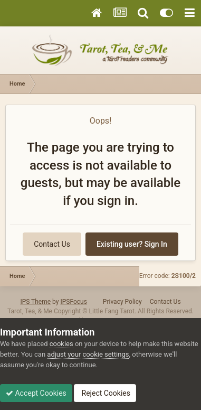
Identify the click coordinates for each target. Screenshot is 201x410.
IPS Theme (35, 301)
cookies (61, 344)
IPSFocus (73, 301)
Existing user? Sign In (132, 244)
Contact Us (52, 244)
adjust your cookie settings (88, 354)
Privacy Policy (122, 301)
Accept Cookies (36, 393)
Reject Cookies (105, 393)
